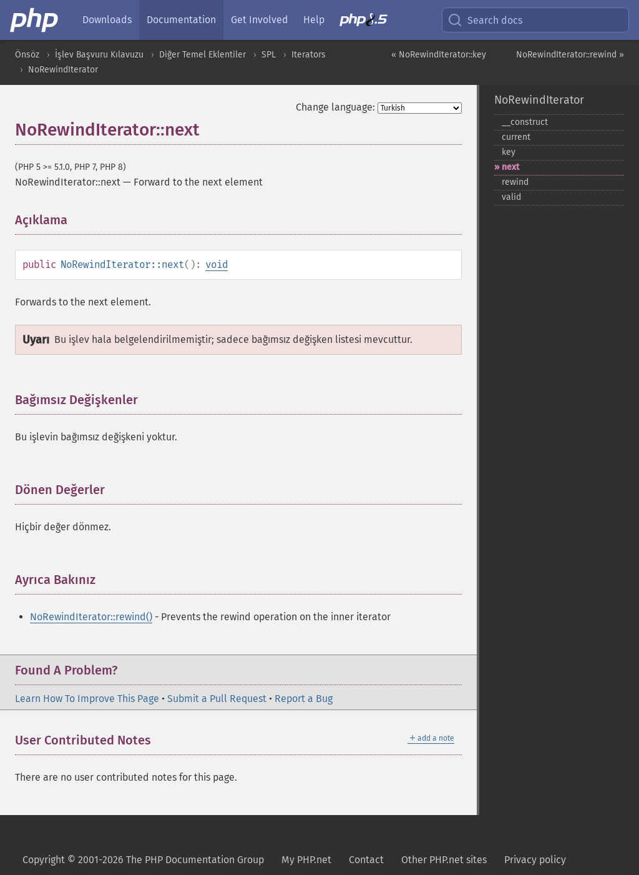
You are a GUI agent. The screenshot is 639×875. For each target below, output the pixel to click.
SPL (268, 54)
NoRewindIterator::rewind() (91, 617)
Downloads (107, 20)
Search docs (484, 19)
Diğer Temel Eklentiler (202, 54)
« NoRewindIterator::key (438, 54)
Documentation (181, 20)
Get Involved (259, 20)
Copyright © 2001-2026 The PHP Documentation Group (143, 860)
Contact (366, 860)
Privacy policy (535, 860)
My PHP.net (306, 860)
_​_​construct (525, 122)
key (508, 152)
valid (511, 197)
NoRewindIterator (63, 69)
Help (313, 20)
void (216, 264)
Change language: (335, 107)
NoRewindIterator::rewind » (570, 54)
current (516, 137)
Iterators (308, 54)
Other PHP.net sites (444, 860)
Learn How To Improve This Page (87, 698)
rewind (515, 182)
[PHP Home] (35, 20)
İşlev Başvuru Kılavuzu (99, 54)
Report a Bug (304, 698)
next (510, 167)
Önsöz (27, 54)
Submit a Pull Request (216, 698)
